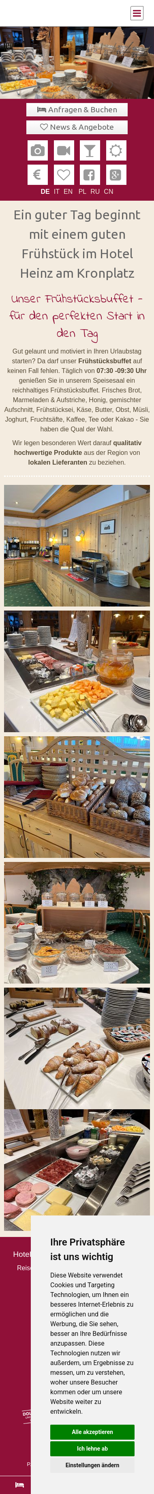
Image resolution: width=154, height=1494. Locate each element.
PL (83, 191)
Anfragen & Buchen (82, 109)
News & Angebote (82, 126)
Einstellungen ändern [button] (93, 1465)
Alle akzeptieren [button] (92, 1432)
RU (95, 191)
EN (68, 191)
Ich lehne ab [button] (92, 1448)
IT (57, 191)
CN (108, 191)
